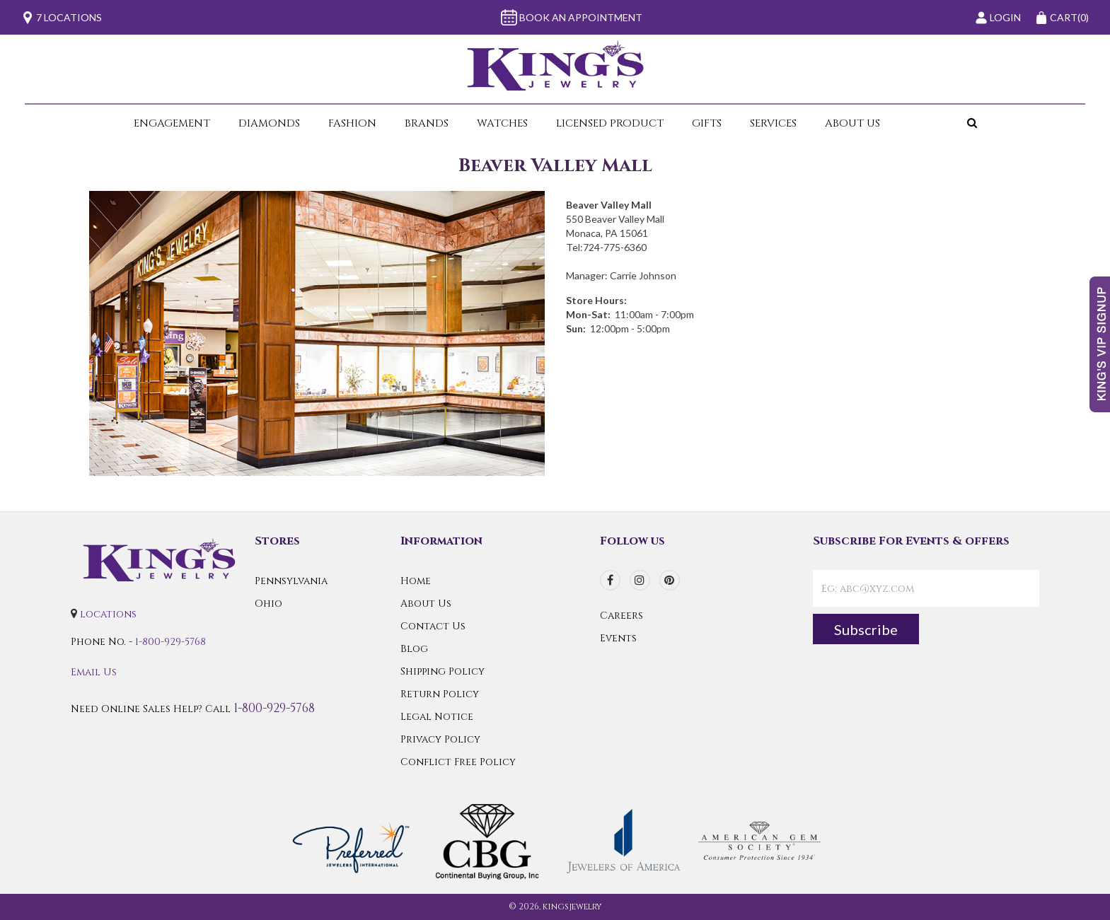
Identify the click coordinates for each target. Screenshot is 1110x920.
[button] (936, 123)
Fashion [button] (352, 123)
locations (108, 614)
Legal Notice (436, 716)
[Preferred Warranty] (351, 840)
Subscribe (866, 629)
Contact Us (433, 626)
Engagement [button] (172, 123)
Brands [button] (427, 123)
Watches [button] (502, 123)
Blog (414, 649)
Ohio (268, 603)
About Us (425, 603)
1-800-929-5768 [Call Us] (170, 641)
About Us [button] (852, 123)
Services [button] (773, 123)
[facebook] (610, 580)
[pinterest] (669, 580)
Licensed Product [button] (610, 123)
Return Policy (439, 694)
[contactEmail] (926, 588)
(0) (1062, 18)
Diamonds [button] (269, 123)
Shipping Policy (442, 671)
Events (618, 638)
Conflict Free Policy (458, 762)
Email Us (94, 672)
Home (415, 581)
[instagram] (640, 580)
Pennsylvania (291, 581)
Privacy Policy (440, 739)
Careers (621, 615)
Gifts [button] (707, 123)
